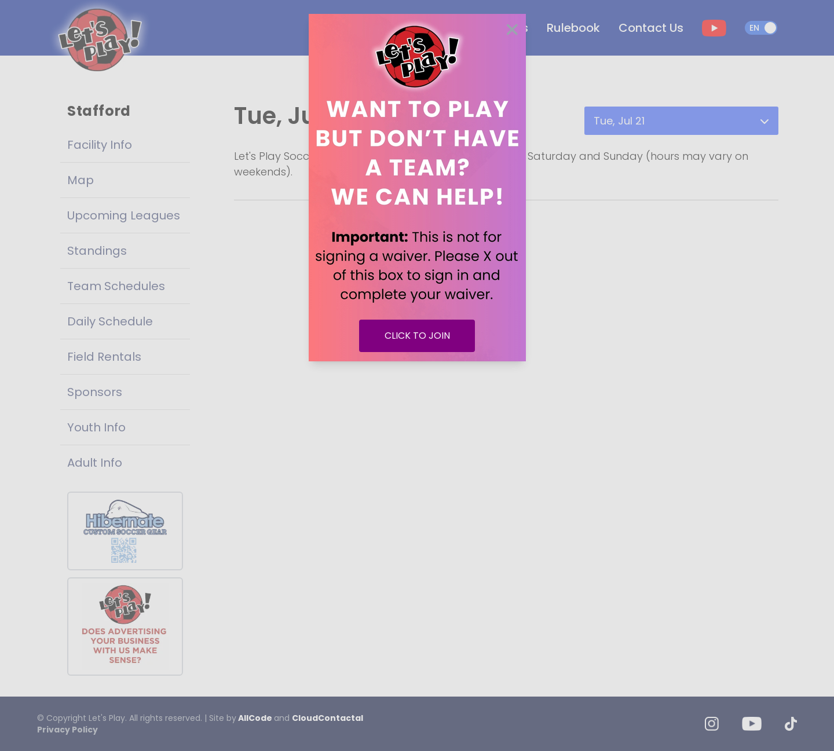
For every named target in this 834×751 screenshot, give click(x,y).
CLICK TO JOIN (417, 335)
